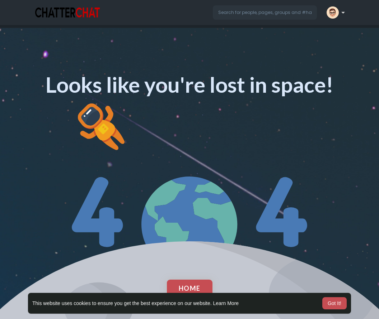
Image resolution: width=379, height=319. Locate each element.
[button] (265, 12)
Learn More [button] (226, 303)
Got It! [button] (334, 303)
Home (190, 288)
